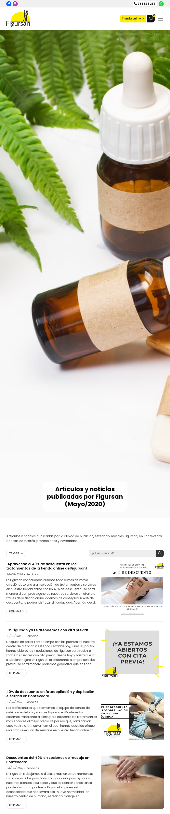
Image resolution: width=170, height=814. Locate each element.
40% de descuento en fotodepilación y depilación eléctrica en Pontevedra (50, 694)
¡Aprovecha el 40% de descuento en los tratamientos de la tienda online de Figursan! (46, 566)
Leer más (15, 611)
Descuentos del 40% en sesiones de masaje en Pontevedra (47, 760)
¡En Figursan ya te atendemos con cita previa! (47, 630)
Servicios (32, 574)
